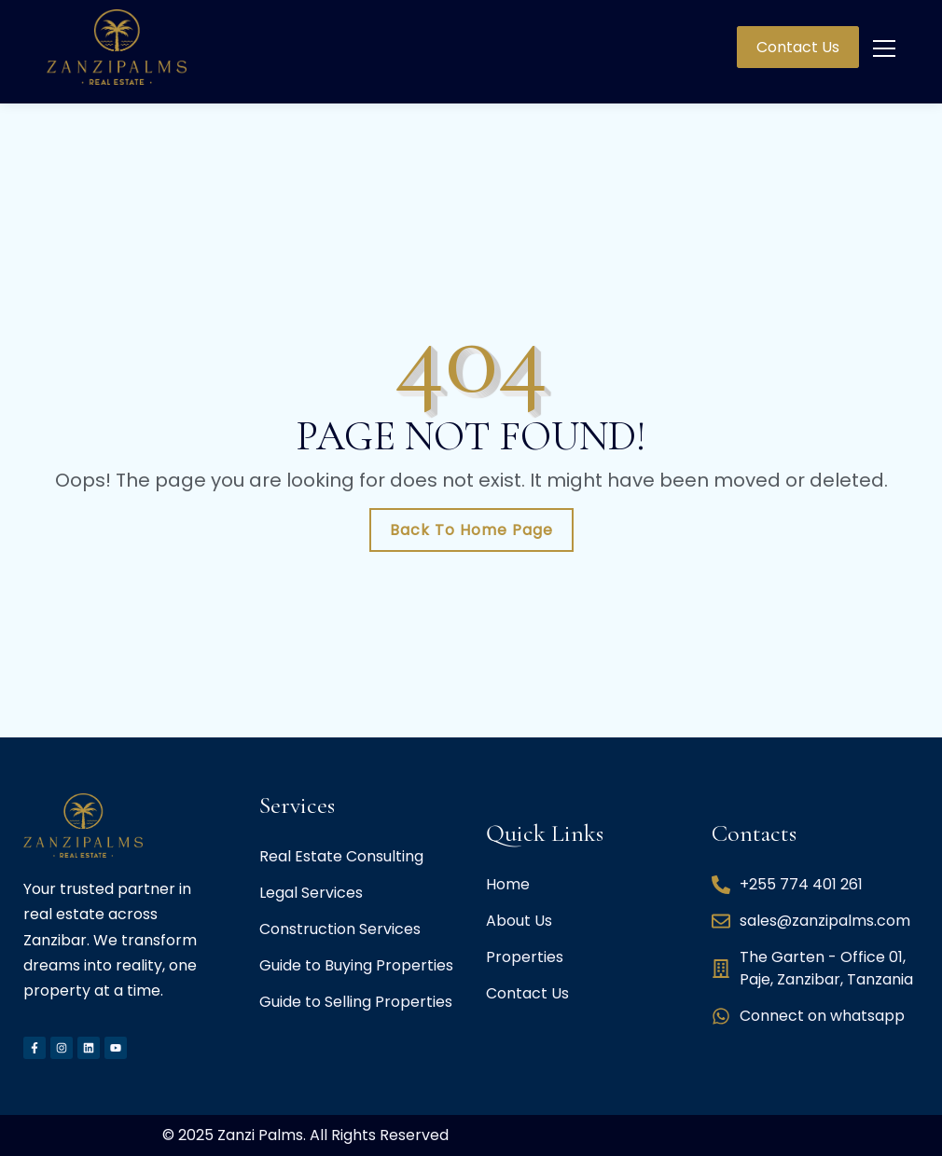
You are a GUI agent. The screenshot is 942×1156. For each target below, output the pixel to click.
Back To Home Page (471, 530)
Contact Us (797, 47)
